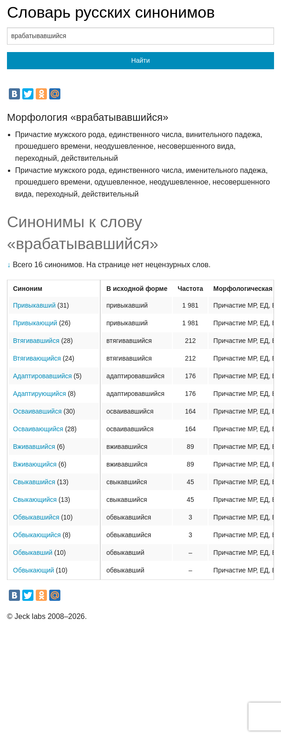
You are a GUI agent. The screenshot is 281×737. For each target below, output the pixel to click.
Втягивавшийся (36, 340)
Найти (140, 60)
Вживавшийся (34, 446)
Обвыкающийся (37, 535)
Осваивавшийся (37, 411)
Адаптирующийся (39, 393)
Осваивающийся (38, 429)
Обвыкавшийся (36, 517)
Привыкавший (34, 305)
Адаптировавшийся (42, 376)
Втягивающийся (37, 358)
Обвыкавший (32, 552)
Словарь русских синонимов (111, 12)
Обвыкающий (33, 570)
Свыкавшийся (34, 482)
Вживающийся (35, 464)
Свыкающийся (35, 499)
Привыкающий (35, 323)
